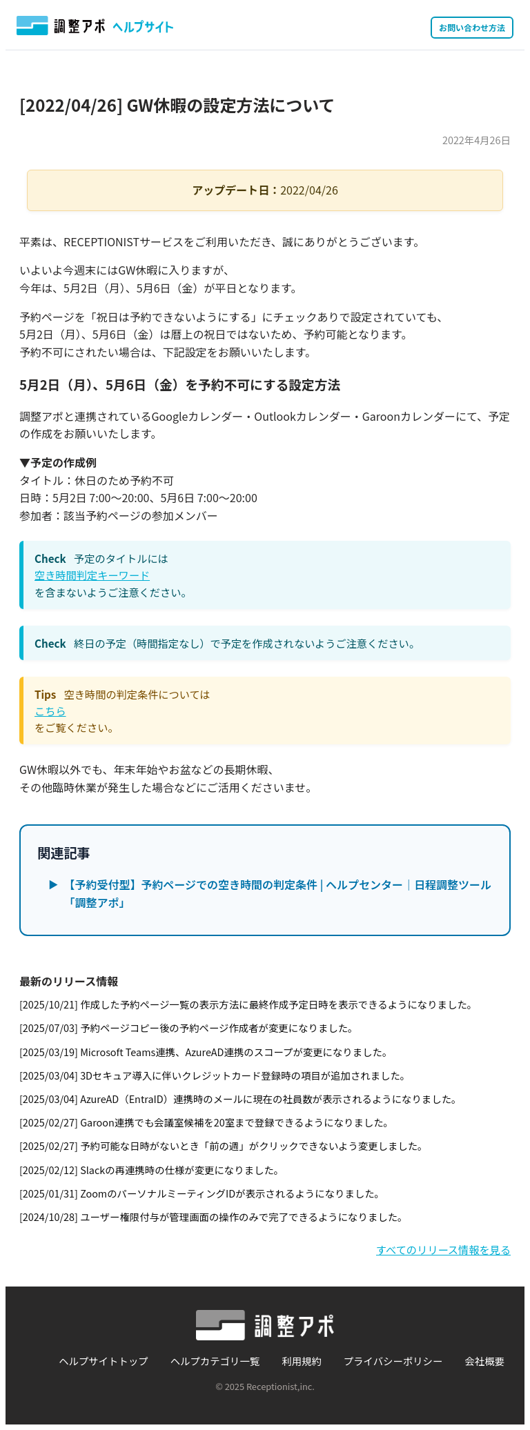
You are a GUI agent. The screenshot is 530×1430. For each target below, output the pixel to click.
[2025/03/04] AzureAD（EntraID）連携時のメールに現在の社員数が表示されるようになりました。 (240, 1098)
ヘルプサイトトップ (103, 1360)
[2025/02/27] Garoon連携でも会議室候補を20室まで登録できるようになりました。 (206, 1122)
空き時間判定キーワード (92, 574)
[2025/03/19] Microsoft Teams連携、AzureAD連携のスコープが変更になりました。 (205, 1051)
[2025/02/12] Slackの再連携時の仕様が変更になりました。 (151, 1169)
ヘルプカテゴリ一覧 (215, 1360)
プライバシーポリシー (393, 1360)
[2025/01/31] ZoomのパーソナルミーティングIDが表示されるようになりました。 (201, 1193)
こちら (50, 710)
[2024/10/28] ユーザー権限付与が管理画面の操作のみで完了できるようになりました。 (213, 1216)
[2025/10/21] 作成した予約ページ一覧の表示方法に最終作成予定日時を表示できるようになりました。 (248, 1004)
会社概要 (484, 1360)
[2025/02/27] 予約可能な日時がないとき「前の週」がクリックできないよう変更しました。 (223, 1145)
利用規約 (302, 1360)
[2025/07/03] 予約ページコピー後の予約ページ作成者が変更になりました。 (188, 1027)
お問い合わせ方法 (472, 27)
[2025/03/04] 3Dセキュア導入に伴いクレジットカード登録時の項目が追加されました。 (214, 1075)
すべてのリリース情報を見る (443, 1249)
